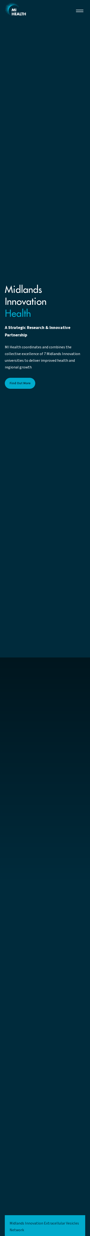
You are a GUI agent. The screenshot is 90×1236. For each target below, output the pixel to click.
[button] (79, 10)
